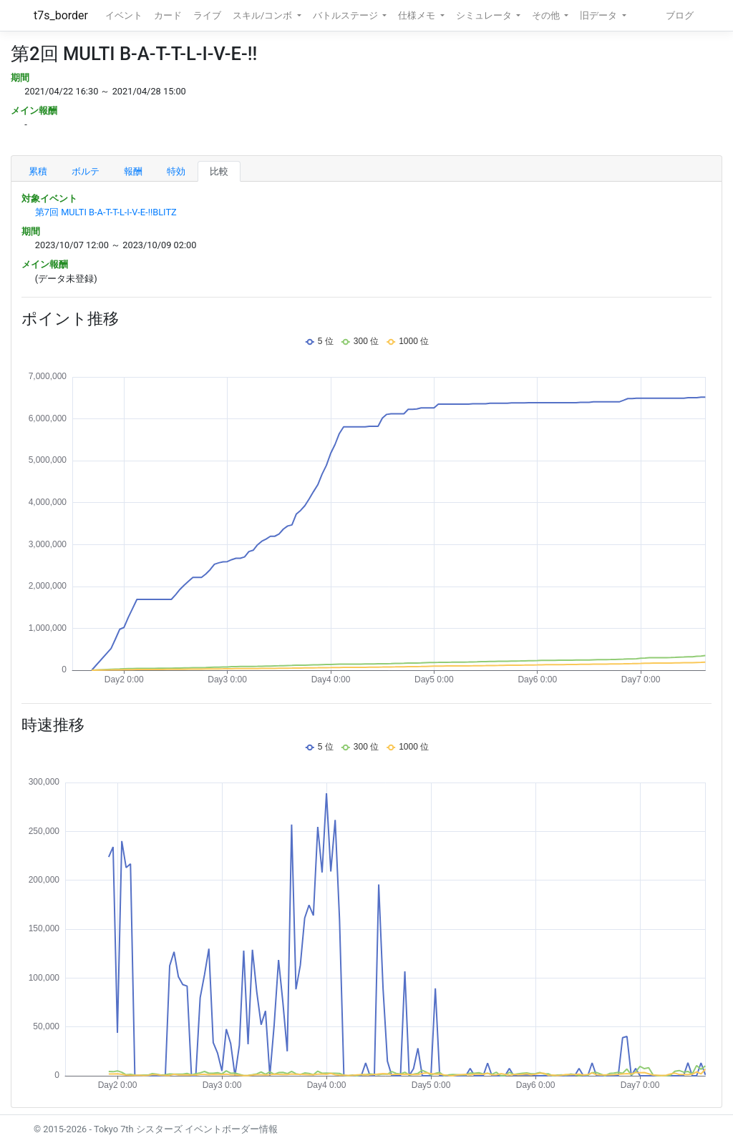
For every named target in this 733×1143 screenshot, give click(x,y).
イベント (123, 15)
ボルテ (85, 171)
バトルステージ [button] (346, 15)
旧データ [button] (599, 15)
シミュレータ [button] (485, 15)
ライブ (207, 15)
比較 (219, 171)
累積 (38, 171)
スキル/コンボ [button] (263, 15)
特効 (176, 171)
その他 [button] (547, 15)
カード (168, 15)
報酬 (133, 171)
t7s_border (61, 15)
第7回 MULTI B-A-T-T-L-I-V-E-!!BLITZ (106, 212)
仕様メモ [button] (417, 15)
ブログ (680, 15)
